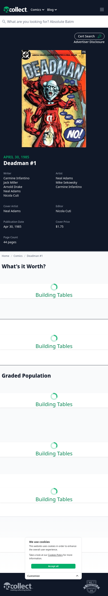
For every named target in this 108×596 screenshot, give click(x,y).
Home (5, 256)
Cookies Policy (55, 554)
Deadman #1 (35, 256)
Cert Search (90, 36)
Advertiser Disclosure (89, 42)
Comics (18, 256)
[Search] (56, 22)
